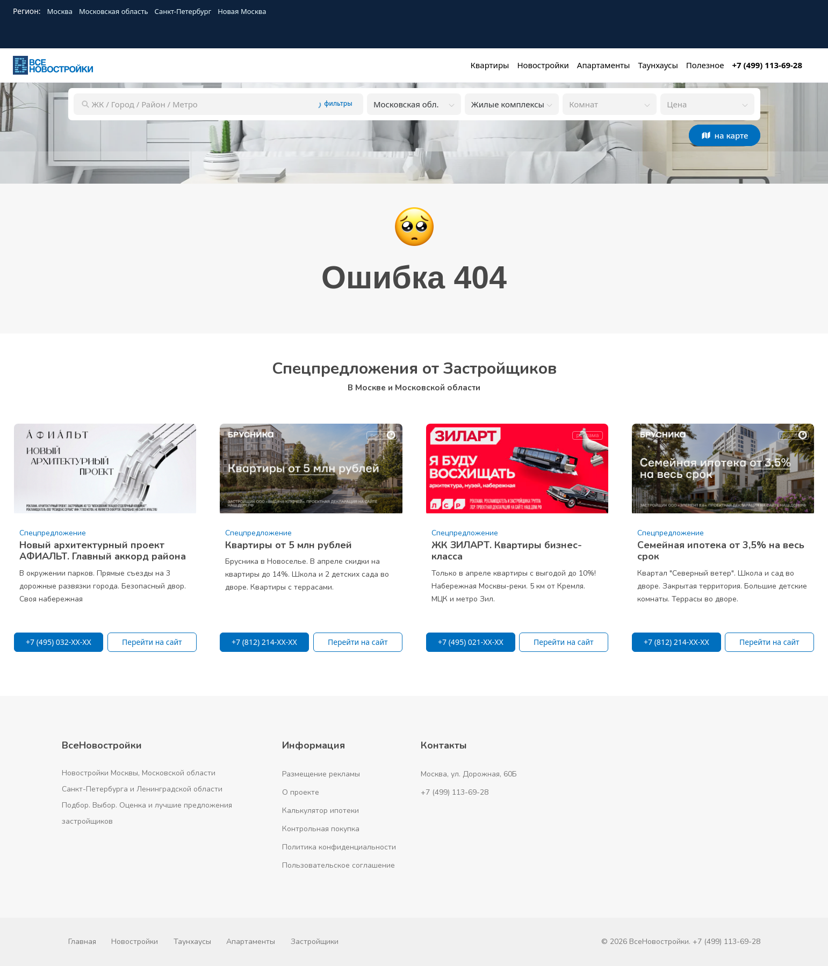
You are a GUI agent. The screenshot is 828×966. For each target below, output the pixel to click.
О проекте (300, 792)
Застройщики (315, 941)
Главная (82, 941)
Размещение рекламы (321, 774)
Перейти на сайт (152, 642)
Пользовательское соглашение (338, 865)
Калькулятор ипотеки (320, 810)
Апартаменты (250, 941)
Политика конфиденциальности (339, 847)
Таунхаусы (192, 941)
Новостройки (134, 941)
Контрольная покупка (320, 829)
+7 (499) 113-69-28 (454, 792)
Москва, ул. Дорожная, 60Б (469, 774)
